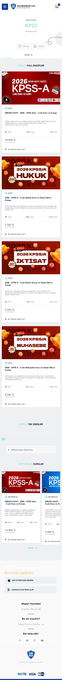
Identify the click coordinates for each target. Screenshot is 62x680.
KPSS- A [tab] (28, 55)
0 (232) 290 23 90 (31, 609)
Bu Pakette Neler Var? (15, 149)
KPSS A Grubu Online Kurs (20, 450)
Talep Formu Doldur (31, 624)
